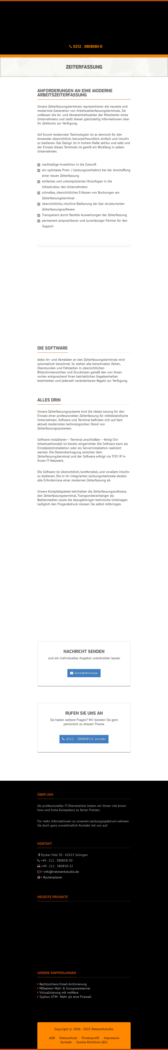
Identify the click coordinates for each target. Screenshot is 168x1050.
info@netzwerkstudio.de (61, 872)
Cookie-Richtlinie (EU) (92, 1042)
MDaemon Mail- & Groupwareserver (64, 988)
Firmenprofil (90, 1038)
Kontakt (66, 1042)
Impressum (111, 1038)
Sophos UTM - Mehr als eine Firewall (65, 997)
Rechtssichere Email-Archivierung (63, 984)
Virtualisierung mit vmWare (58, 992)
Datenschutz (68, 1038)
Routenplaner (52, 877)
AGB (52, 1038)
